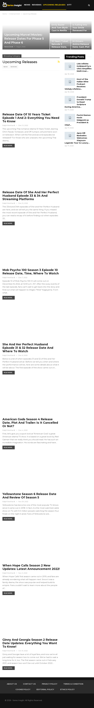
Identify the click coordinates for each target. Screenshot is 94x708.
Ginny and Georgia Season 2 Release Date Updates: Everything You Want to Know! (30, 643)
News (27, 5)
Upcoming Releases (54, 5)
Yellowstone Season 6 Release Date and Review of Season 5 (29, 495)
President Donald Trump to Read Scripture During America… (78, 102)
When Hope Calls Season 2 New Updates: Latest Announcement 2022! (31, 567)
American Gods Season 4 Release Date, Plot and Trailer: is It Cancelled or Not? (30, 423)
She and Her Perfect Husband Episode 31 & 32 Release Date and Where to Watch (27, 348)
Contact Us (29, 684)
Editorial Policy (45, 689)
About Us (12, 684)
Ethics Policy (67, 689)
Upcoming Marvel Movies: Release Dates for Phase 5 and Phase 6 (24, 38)
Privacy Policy (49, 684)
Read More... (8, 145)
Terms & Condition (73, 684)
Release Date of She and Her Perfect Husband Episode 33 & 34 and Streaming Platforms (30, 196)
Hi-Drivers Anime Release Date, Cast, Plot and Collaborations (81, 47)
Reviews (36, 5)
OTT (69, 5)
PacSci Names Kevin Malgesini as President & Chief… (78, 120)
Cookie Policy (23, 689)
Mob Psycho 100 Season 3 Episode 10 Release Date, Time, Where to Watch (30, 271)
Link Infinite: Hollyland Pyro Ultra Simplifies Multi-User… (84, 67)
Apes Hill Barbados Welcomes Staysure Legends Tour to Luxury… (77, 138)
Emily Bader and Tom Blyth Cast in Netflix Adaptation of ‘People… (60, 30)
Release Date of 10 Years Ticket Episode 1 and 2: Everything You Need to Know (30, 118)
